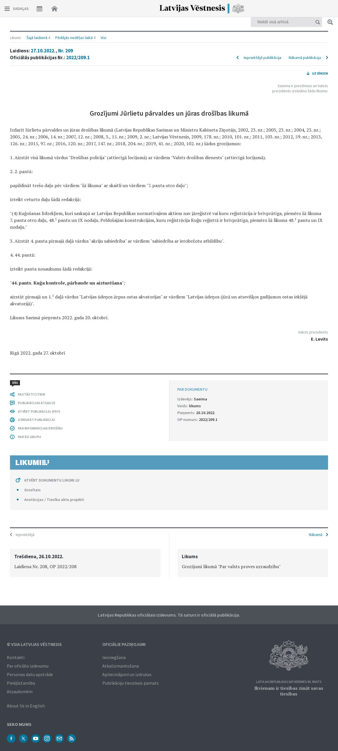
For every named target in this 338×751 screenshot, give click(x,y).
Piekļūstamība (21, 683)
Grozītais (32, 489)
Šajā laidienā (37, 37)
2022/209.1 (78, 57)
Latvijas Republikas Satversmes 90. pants (288, 682)
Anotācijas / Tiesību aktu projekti (54, 499)
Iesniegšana (114, 657)
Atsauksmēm (19, 691)
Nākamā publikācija (305, 57)
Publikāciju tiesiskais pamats (130, 683)
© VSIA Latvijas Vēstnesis (34, 644)
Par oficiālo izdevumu (27, 666)
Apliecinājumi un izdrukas (127, 674)
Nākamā (315, 534)
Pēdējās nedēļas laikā (74, 37)
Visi (103, 37)
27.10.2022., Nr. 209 (52, 51)
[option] (85, 563)
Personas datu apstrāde (30, 674)
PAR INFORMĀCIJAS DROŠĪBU (40, 428)
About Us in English (26, 706)
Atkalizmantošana (120, 666)
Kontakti (16, 657)
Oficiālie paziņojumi (124, 644)
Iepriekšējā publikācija (262, 57)
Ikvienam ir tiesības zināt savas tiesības (288, 691)
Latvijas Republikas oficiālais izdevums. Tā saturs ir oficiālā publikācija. (169, 615)
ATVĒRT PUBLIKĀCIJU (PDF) (39, 411)
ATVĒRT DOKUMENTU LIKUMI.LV (52, 480)
